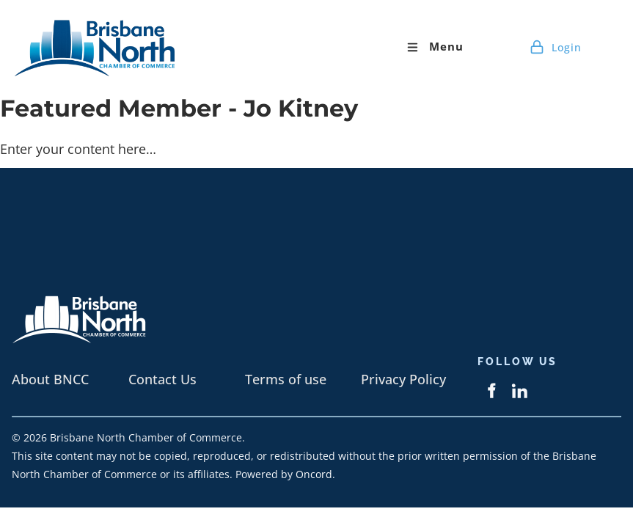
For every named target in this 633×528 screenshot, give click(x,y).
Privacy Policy (403, 379)
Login (556, 47)
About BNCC (50, 379)
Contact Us (162, 379)
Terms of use (285, 379)
